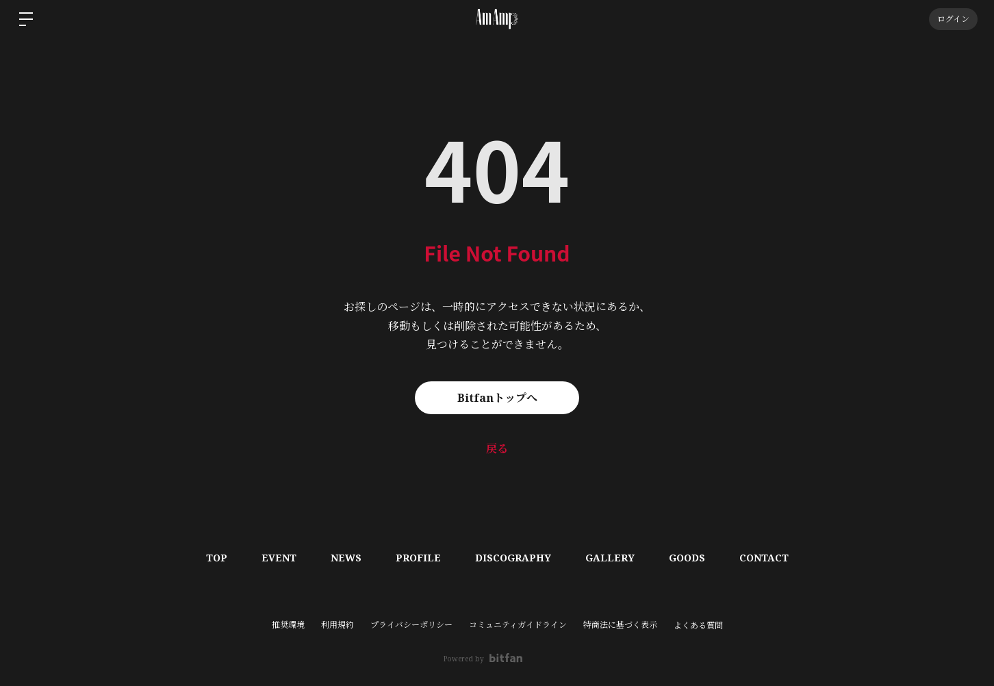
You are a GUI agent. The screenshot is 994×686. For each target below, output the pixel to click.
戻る (497, 448)
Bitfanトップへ (497, 397)
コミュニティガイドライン (518, 625)
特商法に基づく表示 (620, 625)
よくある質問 (698, 626)
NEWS (346, 557)
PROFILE (418, 557)
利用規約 (337, 625)
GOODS (687, 557)
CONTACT (764, 557)
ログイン (953, 19)
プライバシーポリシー (411, 625)
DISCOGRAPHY (513, 557)
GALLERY (610, 557)
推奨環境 (288, 625)
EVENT (279, 557)
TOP (216, 557)
